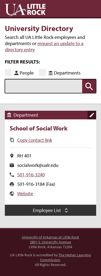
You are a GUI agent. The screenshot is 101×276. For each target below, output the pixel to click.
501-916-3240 (31, 174)
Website (25, 193)
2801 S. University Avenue (50, 242)
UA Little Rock (25, 10)
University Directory (39, 28)
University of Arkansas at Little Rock (50, 237)
